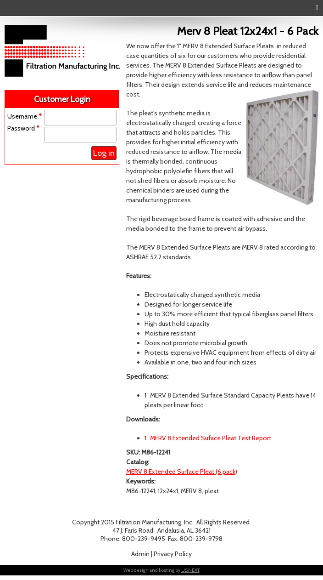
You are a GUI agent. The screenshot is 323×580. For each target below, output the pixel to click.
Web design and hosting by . (161, 570)
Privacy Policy (173, 554)
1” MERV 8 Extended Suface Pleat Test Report (208, 438)
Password (23, 128)
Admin (140, 554)
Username (24, 116)
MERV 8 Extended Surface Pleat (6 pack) (181, 471)
